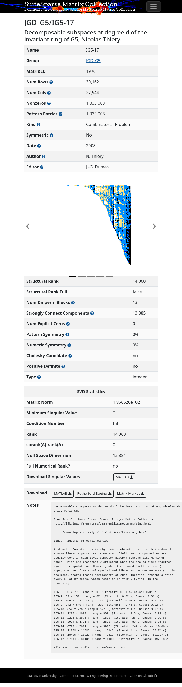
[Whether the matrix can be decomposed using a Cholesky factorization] (70, 355)
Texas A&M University (40, 676)
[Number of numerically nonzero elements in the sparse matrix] (49, 103)
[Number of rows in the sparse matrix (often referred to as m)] (51, 82)
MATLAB (124, 477)
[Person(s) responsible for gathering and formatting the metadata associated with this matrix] (41, 167)
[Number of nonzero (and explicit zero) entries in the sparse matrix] (60, 113)
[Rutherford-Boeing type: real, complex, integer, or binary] (39, 376)
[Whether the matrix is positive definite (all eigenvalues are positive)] (63, 366)
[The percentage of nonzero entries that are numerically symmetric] (69, 345)
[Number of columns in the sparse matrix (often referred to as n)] (49, 92)
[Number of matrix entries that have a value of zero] (68, 323)
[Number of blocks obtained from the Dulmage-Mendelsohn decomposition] (73, 302)
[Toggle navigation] (153, 6)
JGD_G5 (93, 60)
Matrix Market (130, 493)
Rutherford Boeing (94, 493)
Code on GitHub (143, 676)
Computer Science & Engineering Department (93, 676)
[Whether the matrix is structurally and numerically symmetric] (51, 135)
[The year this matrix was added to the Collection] (39, 145)
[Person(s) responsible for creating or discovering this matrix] (44, 156)
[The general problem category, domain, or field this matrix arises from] (38, 124)
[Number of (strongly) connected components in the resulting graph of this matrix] (92, 313)
